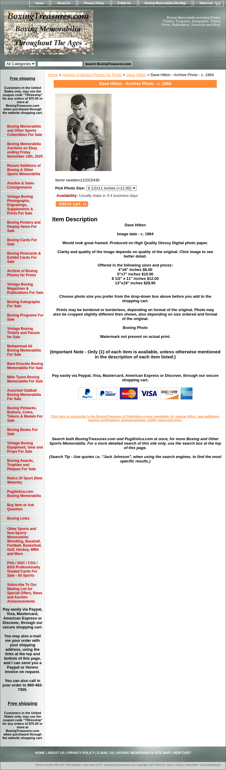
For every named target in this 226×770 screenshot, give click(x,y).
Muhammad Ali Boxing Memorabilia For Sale (24, 350)
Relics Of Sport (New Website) (24, 480)
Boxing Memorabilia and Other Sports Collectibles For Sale (24, 130)
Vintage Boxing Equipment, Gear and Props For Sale (25, 447)
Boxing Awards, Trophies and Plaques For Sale (21, 465)
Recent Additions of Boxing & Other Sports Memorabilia (24, 170)
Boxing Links (18, 518)
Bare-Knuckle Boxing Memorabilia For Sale (25, 366)
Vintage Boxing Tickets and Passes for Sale (23, 333)
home (40, 3)
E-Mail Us (124, 3)
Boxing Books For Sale (22, 432)
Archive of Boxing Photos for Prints (92, 75)
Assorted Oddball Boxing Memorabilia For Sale (24, 394)
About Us (63, 3)
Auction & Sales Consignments (20, 185)
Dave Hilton (136, 75)
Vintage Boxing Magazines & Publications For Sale (25, 288)
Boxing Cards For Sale (22, 242)
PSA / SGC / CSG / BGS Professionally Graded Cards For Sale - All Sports (23, 569)
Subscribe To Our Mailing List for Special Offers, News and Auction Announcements (24, 593)
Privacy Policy (94, 3)
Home (53, 75)
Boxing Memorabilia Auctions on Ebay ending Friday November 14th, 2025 (25, 150)
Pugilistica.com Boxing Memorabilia (24, 494)
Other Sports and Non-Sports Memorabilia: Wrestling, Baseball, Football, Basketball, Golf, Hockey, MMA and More (24, 541)
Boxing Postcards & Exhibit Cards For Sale (24, 257)
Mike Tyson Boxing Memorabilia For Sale (25, 379)
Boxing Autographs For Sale (23, 304)
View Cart (206, 3)
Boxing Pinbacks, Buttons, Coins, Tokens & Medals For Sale (25, 414)
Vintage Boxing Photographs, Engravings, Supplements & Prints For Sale (20, 205)
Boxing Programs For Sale (25, 317)
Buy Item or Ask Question (20, 507)
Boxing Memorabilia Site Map (165, 3)
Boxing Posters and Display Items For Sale (24, 226)
